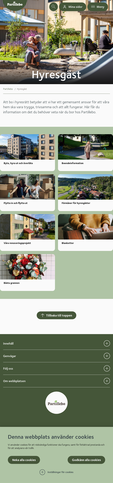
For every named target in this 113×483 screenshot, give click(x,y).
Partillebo (8, 88)
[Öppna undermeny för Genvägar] (107, 356)
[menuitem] (10, 89)
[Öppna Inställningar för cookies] (56, 472)
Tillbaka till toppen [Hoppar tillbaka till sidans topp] (56, 315)
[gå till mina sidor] (72, 6)
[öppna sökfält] (53, 6)
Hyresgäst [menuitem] (22, 88)
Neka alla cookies (24, 460)
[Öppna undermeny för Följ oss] (107, 368)
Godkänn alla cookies (86, 460)
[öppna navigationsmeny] (97, 6)
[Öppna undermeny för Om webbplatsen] (107, 381)
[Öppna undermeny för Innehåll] (107, 343)
